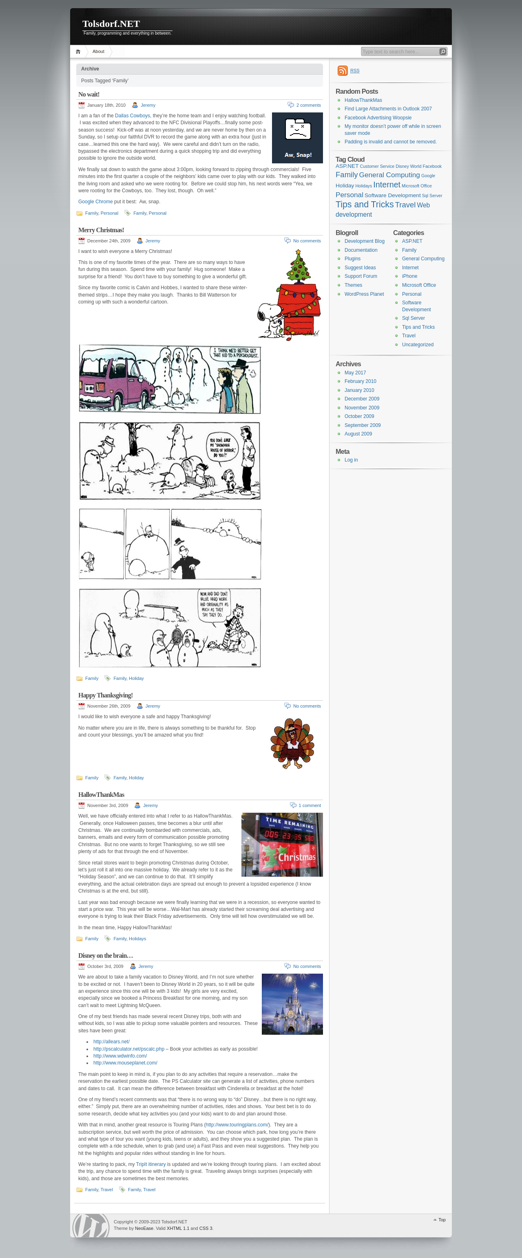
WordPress (91, 1225)
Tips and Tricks (418, 327)
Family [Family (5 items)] (347, 174)
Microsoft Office (419, 285)
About (98, 51)
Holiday (136, 678)
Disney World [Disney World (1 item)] (408, 166)
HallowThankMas (101, 794)
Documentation (361, 250)
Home (79, 51)
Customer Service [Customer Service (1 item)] (377, 166)
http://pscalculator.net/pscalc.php (128, 1049)
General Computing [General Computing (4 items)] (389, 175)
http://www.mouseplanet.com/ (125, 1063)
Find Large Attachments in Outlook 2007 (388, 109)
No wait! (89, 94)
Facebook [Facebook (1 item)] (432, 166)
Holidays (137, 938)
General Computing (423, 259)
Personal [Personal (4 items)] (349, 195)
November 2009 (362, 408)
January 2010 (359, 390)
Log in (351, 460)
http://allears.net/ (111, 1042)
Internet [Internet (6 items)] (386, 184)
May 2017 (355, 373)
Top (442, 1219)
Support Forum (361, 276)
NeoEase (144, 1228)
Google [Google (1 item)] (428, 175)
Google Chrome (95, 202)
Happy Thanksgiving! (105, 695)
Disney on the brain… (105, 955)
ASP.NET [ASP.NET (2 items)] (347, 166)
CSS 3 (205, 1228)
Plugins (353, 259)
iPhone (409, 276)
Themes (353, 285)
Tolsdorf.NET (111, 23)
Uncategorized (418, 344)
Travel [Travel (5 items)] (405, 204)
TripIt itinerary (151, 1164)
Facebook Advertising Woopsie (378, 118)
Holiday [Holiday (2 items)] (345, 186)
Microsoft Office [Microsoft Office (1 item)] (417, 185)
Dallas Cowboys (132, 116)
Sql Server (413, 318)
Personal (109, 213)
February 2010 (360, 381)
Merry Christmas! (101, 230)
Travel (107, 1189)
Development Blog (365, 241)
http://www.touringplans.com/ (237, 1125)
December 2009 (362, 399)
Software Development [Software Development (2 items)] (393, 195)
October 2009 (359, 416)
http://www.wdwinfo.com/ (120, 1056)
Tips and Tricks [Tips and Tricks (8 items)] (365, 204)
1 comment (310, 805)
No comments (307, 240)
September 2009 (363, 425)
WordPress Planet (364, 294)
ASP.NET (412, 241)
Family (91, 213)
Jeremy (148, 105)
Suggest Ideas (360, 268)
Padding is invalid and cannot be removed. (391, 142)
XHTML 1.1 (178, 1228)
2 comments (308, 105)
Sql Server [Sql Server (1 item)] (432, 195)
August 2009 (358, 434)
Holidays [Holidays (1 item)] (363, 185)
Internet (410, 268)
